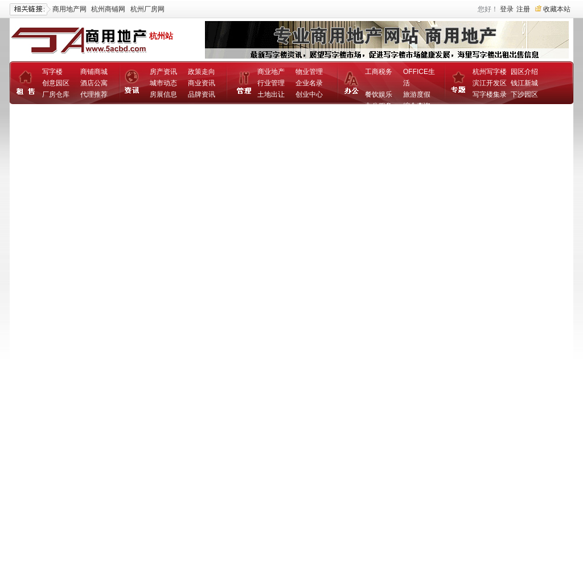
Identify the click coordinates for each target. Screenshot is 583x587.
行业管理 (271, 83)
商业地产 (271, 72)
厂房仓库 (55, 94)
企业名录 (309, 83)
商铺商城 (94, 72)
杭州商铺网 (108, 9)
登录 (507, 9)
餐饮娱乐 (378, 94)
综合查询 (416, 106)
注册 (523, 9)
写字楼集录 (490, 94)
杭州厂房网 (147, 9)
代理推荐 (94, 94)
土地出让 (271, 94)
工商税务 (378, 72)
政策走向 (201, 72)
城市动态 (163, 83)
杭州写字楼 (490, 72)
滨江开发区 (490, 83)
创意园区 (55, 83)
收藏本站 (556, 9)
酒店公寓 (94, 83)
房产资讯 (163, 72)
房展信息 (163, 94)
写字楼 (52, 72)
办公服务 (378, 106)
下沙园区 (524, 94)
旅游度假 (416, 94)
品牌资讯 (201, 94)
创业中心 (309, 94)
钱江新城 (524, 83)
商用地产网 (69, 9)
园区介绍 (524, 72)
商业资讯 (201, 83)
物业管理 (309, 72)
